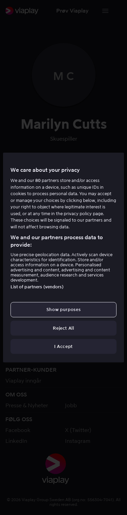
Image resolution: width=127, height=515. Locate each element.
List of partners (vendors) (36, 286)
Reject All (63, 327)
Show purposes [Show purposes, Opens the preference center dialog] (63, 309)
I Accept (63, 346)
